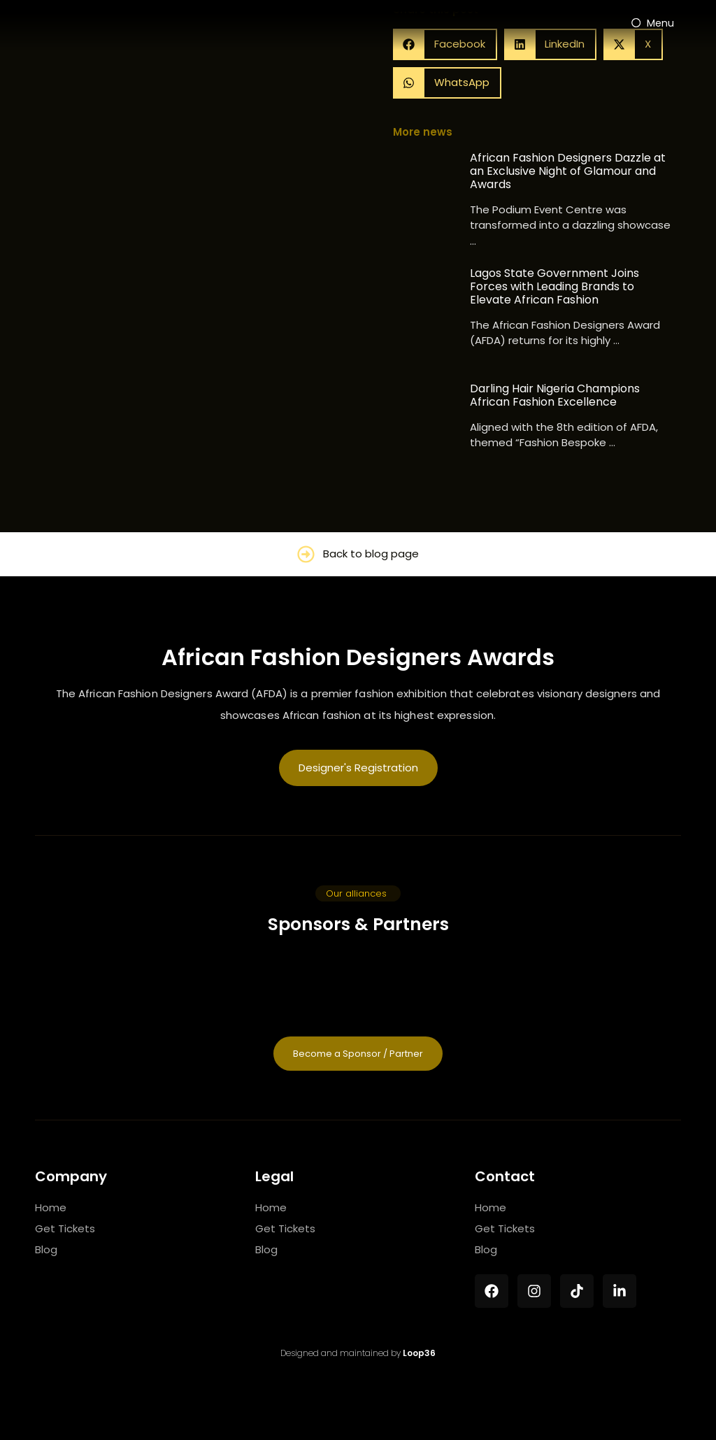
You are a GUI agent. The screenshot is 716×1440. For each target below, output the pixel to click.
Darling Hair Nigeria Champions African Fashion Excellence (555, 395)
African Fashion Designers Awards (358, 657)
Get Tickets (65, 1228)
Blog (46, 1249)
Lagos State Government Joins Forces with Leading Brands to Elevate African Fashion (554, 286)
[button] (447, 83)
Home (50, 1207)
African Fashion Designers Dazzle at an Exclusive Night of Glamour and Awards (568, 171)
